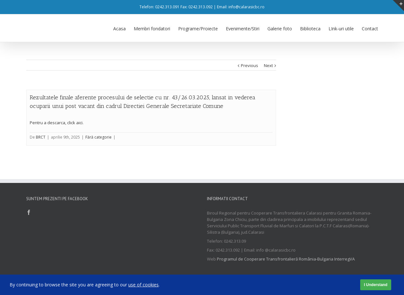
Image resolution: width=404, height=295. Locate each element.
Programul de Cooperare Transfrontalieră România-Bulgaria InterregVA (286, 258)
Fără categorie (98, 137)
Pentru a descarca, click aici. (56, 122)
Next (268, 65)
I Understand (375, 285)
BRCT (40, 137)
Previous (249, 65)
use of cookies (143, 285)
